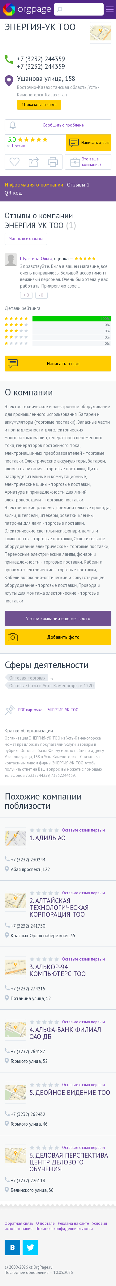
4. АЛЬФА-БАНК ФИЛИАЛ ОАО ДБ (65, 1033)
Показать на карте (39, 104)
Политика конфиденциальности (64, 1228)
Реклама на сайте (73, 1223)
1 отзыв (18, 146)
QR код (13, 192)
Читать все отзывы (26, 238)
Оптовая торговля (28, 678)
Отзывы (78, 184)
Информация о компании (34, 184)
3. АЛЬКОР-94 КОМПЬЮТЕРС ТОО (57, 970)
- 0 (41, 295)
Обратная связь (19, 1223)
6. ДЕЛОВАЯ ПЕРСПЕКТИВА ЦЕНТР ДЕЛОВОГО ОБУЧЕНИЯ (68, 1162)
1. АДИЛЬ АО (47, 838)
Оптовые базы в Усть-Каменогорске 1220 (51, 686)
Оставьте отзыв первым (83, 830)
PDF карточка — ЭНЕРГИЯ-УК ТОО (42, 710)
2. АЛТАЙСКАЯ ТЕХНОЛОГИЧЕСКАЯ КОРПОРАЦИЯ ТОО (59, 907)
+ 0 (26, 295)
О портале (45, 1223)
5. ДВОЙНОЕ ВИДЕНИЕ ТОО (69, 1092)
